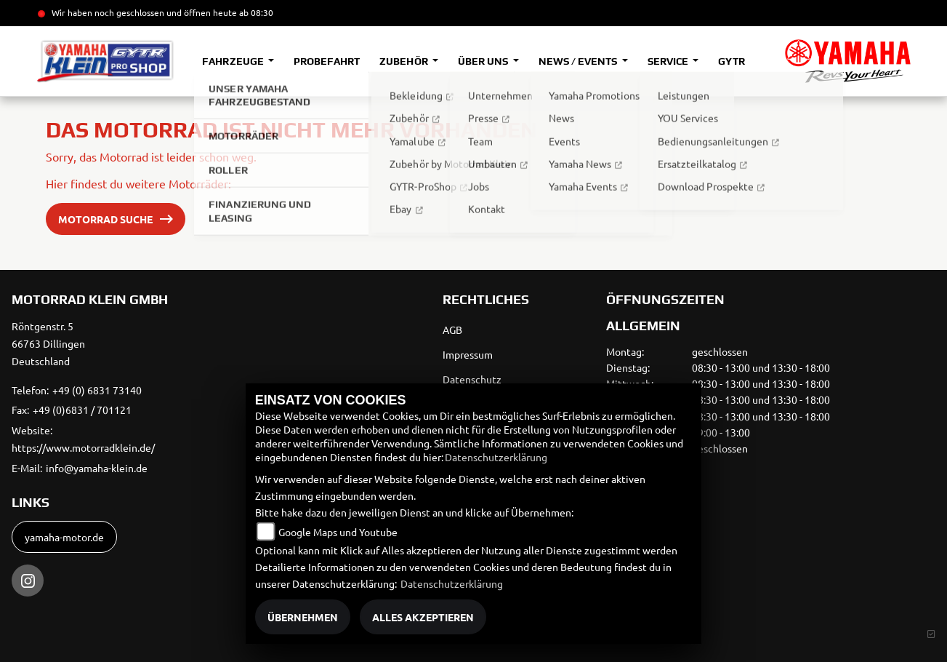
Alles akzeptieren (423, 616)
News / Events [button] (579, 61)
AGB (452, 329)
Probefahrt (327, 61)
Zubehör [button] (404, 61)
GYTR (731, 61)
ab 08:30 (255, 12)
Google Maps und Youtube (338, 531)
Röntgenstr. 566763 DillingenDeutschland (48, 343)
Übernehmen (302, 616)
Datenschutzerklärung (496, 456)
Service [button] (669, 61)
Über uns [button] (484, 61)
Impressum (468, 354)
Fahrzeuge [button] (233, 61)
